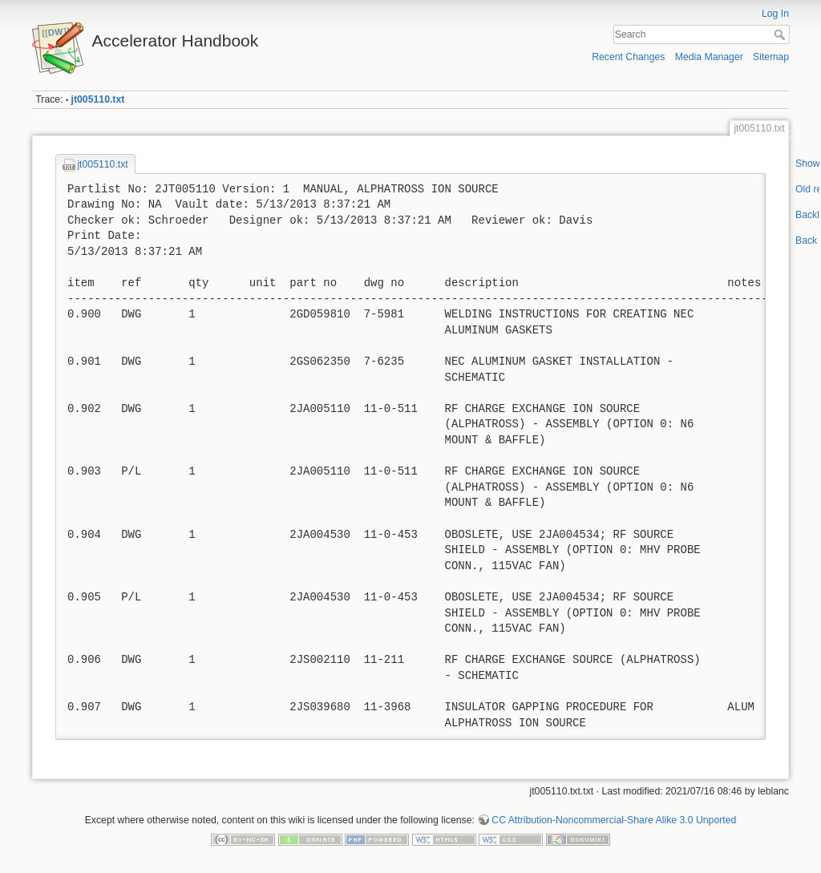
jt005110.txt (98, 99)
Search (781, 34)
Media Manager (709, 57)
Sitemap (771, 57)
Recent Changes (628, 57)
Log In (775, 13)
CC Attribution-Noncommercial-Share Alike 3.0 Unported (613, 820)
